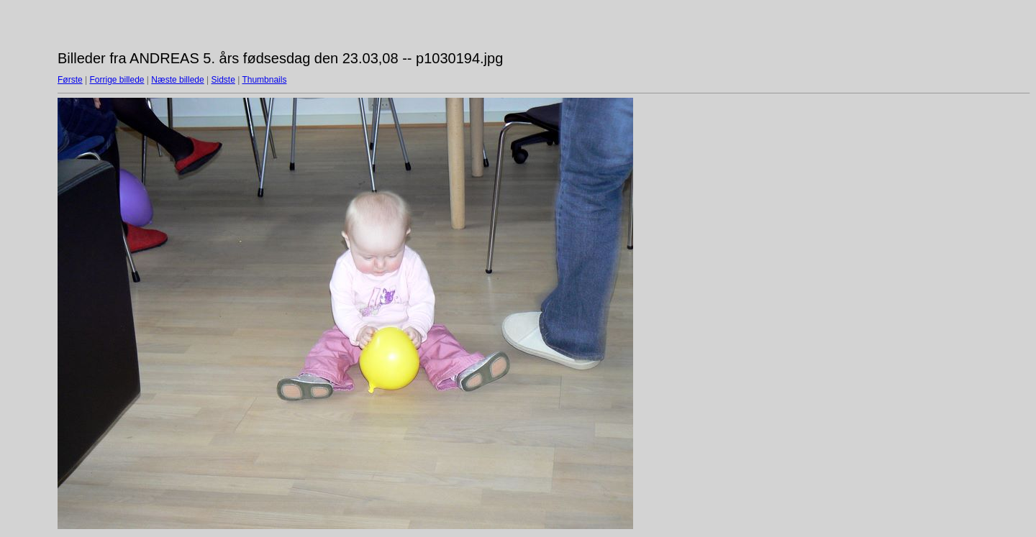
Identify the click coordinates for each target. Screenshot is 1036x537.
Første (70, 80)
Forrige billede (116, 80)
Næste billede (177, 80)
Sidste (223, 80)
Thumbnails (264, 80)
